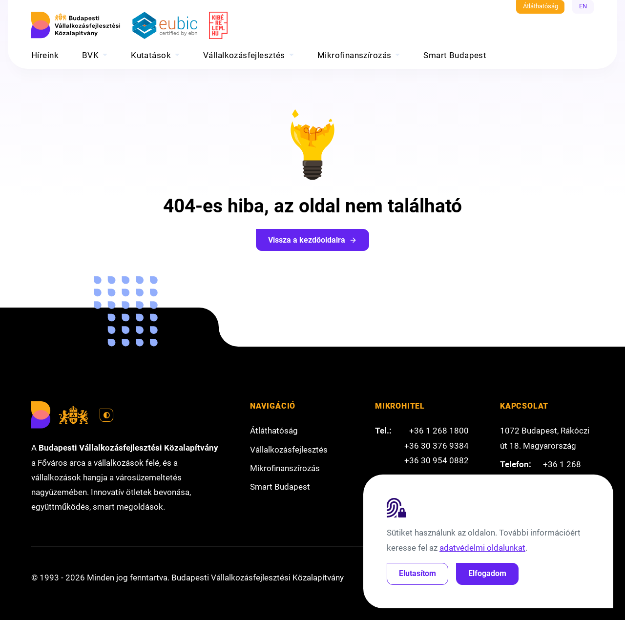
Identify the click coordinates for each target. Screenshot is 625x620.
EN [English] (583, 6)
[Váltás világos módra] (106, 415)
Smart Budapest (454, 55)
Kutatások (151, 55)
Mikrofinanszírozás (354, 55)
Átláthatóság (540, 6)
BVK (90, 55)
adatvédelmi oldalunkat (482, 548)
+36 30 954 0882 (436, 460)
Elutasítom (417, 573)
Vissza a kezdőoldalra (312, 240)
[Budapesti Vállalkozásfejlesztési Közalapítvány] (77, 25)
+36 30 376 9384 (436, 446)
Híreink (45, 55)
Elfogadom (487, 573)
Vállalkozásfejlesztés (244, 55)
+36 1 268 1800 (439, 430)
